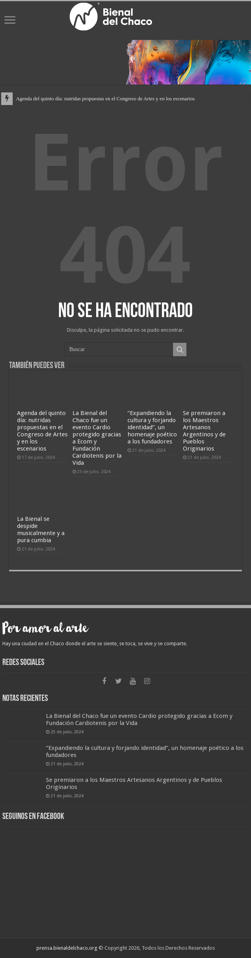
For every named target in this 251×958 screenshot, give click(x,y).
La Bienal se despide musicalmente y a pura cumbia (41, 529)
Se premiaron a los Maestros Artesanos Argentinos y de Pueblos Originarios (204, 430)
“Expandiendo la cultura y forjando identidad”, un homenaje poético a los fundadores (152, 427)
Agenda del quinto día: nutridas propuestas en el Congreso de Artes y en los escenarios (105, 98)
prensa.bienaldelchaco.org (66, 948)
